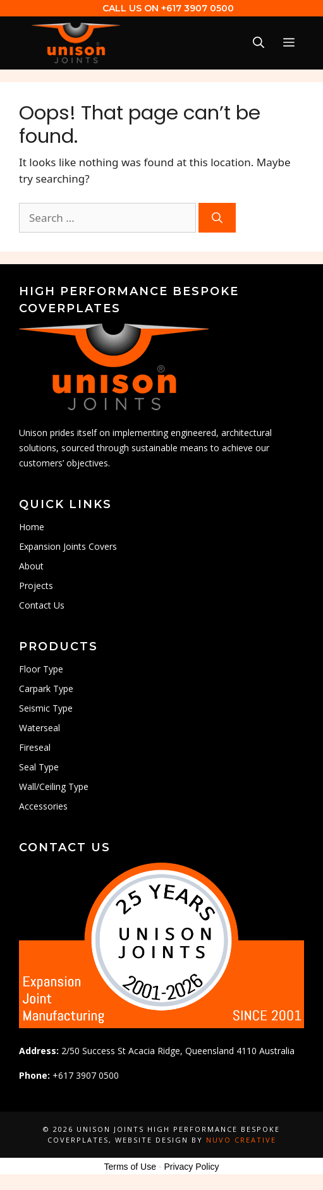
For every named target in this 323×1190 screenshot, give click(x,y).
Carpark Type (46, 689)
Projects (36, 586)
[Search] (217, 218)
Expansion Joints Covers (68, 546)
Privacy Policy (191, 1167)
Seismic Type (46, 708)
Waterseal (39, 728)
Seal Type (39, 767)
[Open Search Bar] (258, 42)
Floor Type (41, 669)
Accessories (43, 806)
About (31, 566)
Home (31, 527)
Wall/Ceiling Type (53, 786)
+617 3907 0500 (197, 8)
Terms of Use (129, 1167)
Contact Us (41, 605)
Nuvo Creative (241, 1139)
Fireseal (35, 747)
